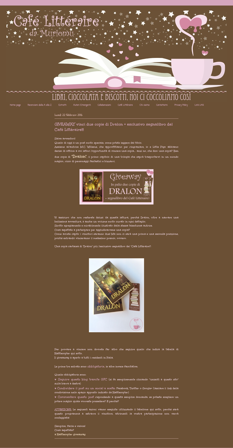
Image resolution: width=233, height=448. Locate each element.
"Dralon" (79, 156)
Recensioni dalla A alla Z (40, 105)
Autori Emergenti (82, 105)
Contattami (162, 105)
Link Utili (199, 105)
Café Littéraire (125, 105)
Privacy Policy (181, 105)
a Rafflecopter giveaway (70, 434)
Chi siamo (144, 105)
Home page (15, 105)
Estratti (62, 105)
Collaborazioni (104, 105)
